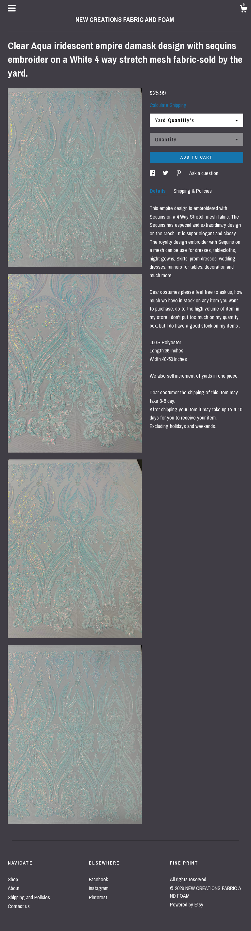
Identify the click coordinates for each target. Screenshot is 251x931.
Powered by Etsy (186, 904)
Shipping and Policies (29, 897)
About (14, 888)
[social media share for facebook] (153, 173)
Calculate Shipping (168, 105)
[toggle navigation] (12, 8)
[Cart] (243, 10)
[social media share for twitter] (166, 173)
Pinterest (98, 897)
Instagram (99, 888)
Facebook (98, 879)
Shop (13, 879)
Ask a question (203, 173)
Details (158, 190)
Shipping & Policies (193, 190)
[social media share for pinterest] (179, 173)
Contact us (19, 906)
